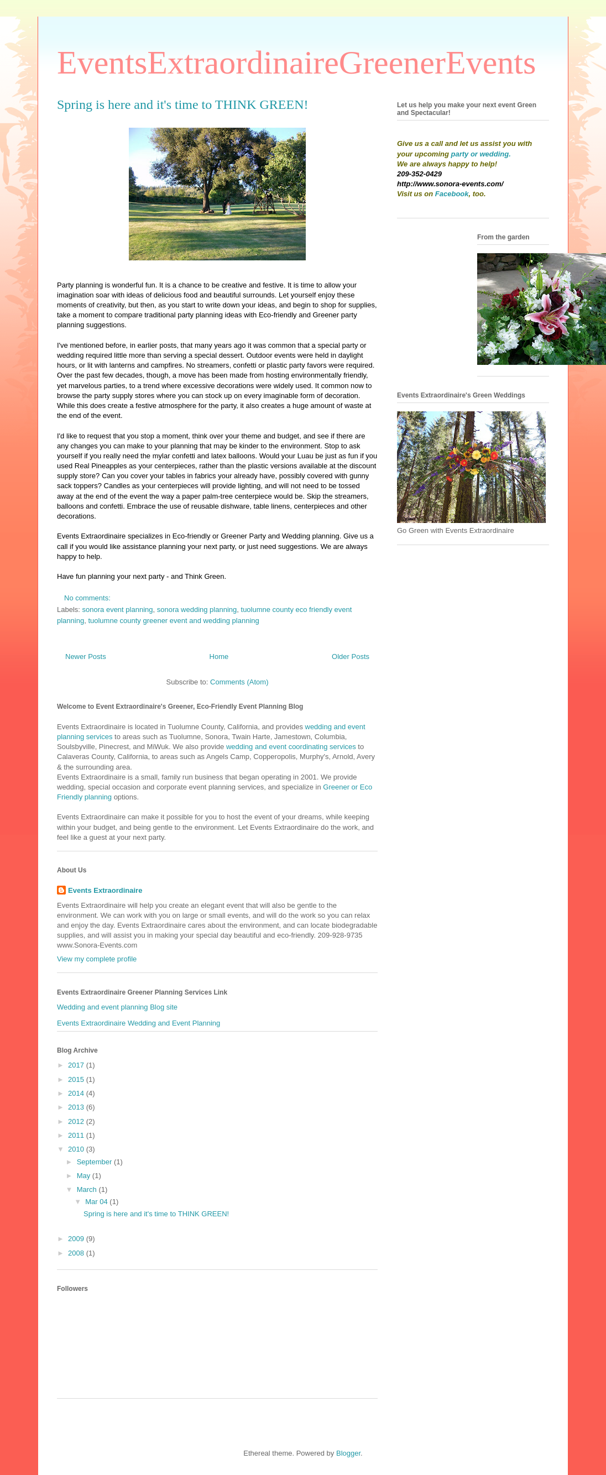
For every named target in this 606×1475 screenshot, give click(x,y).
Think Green (204, 576)
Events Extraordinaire (105, 890)
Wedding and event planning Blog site (117, 1007)
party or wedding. (481, 154)
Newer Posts (85, 656)
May (84, 1175)
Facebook (452, 194)
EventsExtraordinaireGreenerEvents (296, 62)
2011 (77, 1135)
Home (219, 656)
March (88, 1189)
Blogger (348, 1453)
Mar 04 (97, 1201)
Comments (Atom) (239, 682)
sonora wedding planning (197, 609)
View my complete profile (97, 959)
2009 (77, 1239)
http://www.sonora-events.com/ (450, 184)
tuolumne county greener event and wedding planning (173, 620)
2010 (77, 1149)
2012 (77, 1121)
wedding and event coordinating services (291, 746)
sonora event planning (117, 609)
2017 (77, 1065)
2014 (77, 1093)
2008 (77, 1253)
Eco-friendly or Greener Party (219, 536)
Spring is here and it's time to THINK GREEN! (183, 104)
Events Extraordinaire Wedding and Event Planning (138, 1023)
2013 (77, 1107)
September (95, 1162)
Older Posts (350, 656)
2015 (77, 1079)
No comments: (88, 598)
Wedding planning (310, 536)
